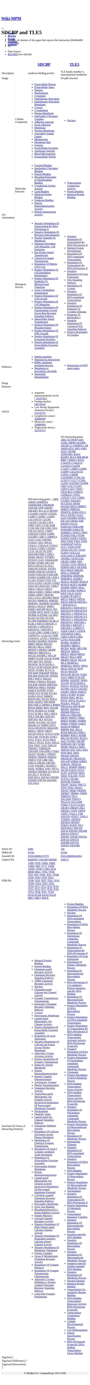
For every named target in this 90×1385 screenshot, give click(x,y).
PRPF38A (52, 684)
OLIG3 (74, 689)
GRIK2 (48, 592)
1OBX (44, 863)
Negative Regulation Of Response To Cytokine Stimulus (77, 307)
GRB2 (72, 561)
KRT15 (64, 599)
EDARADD (51, 560)
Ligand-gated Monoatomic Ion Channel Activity (43, 1021)
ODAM (47, 667)
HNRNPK (78, 576)
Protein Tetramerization (46, 1085)
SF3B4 (81, 744)
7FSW (31, 883)
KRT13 (77, 596)
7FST (43, 880)
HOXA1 (32, 606)
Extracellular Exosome (46, 148)
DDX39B (33, 554)
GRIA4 (32, 592)
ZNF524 (65, 839)
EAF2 (64, 518)
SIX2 (79, 749)
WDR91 (40, 768)
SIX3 (85, 749)
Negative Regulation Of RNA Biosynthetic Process (77, 1163)
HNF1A (65, 573)
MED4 (39, 644)
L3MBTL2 (78, 628)
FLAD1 (32, 580)
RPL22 (38, 705)
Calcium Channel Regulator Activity (44, 1220)
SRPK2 (82, 767)
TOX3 (70, 787)
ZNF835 (65, 845)
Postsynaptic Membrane (46, 1015)
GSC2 (31, 597)
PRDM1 (65, 709)
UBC (50, 760)
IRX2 (82, 587)
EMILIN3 (33, 568)
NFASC (48, 661)
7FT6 (37, 889)
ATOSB (72, 451)
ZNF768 (41, 780)
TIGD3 (73, 784)
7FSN (31, 877)
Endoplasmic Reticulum (46, 98)
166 (63, 849)
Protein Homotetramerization (45, 1173)
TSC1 (74, 796)
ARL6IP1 (33, 510)
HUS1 (49, 609)
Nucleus (38, 90)
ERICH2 (41, 571)
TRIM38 (42, 757)
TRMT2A (66, 796)
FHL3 (49, 577)
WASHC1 (40, 765)
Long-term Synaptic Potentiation (44, 1295)
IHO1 (40, 612)
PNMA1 (32, 681)
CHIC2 (42, 536)
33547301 (41, 398)
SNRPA (45, 725)
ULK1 (31, 765)
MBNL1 (76, 645)
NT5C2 (32, 667)
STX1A (49, 734)
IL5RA (54, 612)
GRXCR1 (49, 594)
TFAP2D (75, 781)
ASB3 (83, 448)
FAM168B (66, 529)
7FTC (44, 892)
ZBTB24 (65, 822)
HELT (73, 567)
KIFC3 (64, 593)
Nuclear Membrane (44, 130)
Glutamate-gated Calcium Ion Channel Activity (45, 992)
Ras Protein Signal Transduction (44, 254)
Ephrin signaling (43, 356)
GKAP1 (47, 583)
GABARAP (67, 544)
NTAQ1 (65, 686)
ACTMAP (72, 439)
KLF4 (78, 593)
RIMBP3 (65, 735)
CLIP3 (78, 486)
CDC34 (32, 531)
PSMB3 (51, 687)
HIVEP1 (32, 600)
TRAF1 (79, 787)
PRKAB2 (76, 715)
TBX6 (64, 776)
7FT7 (43, 889)
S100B (51, 710)
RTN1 (31, 710)
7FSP (44, 877)
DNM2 (31, 557)
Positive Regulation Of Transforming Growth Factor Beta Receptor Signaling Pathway (46, 311)
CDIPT (49, 531)
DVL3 (64, 515)
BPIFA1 (73, 460)
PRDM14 (75, 709)
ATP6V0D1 (67, 454)
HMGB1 (78, 570)
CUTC (31, 551)
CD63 (48, 528)
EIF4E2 (74, 521)
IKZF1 (47, 612)
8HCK (45, 898)
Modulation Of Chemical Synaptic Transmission (44, 1143)
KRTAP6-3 (66, 625)
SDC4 (31, 716)
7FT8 (49, 889)
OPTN (54, 667)
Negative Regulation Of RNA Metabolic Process (77, 1052)
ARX (77, 448)
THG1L (56, 742)
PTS (38, 693)
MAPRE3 (42, 641)
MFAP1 (65, 657)
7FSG (45, 871)
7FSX (38, 883)
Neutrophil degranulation (41, 375)
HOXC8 (83, 581)
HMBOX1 (42, 600)
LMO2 (64, 636)
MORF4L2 (66, 665)
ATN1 (64, 451)
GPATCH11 (44, 586)
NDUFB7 (75, 680)
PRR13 (42, 687)
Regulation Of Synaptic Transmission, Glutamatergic (46, 1273)
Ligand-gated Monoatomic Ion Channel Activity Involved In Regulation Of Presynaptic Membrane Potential (46, 1185)
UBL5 (82, 807)
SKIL (69, 752)
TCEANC (73, 776)
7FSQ (50, 877)
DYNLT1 (33, 560)
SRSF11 (32, 731)
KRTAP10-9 (80, 610)
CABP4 (83, 468)
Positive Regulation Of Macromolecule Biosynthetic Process (77, 1128)
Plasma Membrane (44, 113)
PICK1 (79, 697)
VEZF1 (65, 813)
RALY (40, 696)
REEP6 (32, 699)
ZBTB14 (32, 771)
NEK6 (84, 680)
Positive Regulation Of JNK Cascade (46, 332)
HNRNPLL (67, 578)
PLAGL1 (81, 700)
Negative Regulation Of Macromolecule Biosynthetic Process (75, 1226)
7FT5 (31, 889)
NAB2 (83, 674)
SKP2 (76, 752)
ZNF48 (74, 836)
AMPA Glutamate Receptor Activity (43, 982)
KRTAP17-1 (67, 619)
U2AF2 (81, 805)
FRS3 (64, 541)
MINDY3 (33, 649)
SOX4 (31, 728)
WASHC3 (51, 765)
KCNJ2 (32, 618)
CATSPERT (67, 477)
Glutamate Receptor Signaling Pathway (44, 976)
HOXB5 (74, 581)
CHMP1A (52, 536)
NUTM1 (65, 689)
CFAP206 (74, 483)
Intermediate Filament (73, 1143)
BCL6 (73, 457)
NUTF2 (84, 686)
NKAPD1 (33, 664)
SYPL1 (53, 736)
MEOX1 (47, 644)
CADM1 (41, 516)
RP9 (46, 702)
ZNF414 (65, 833)
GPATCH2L (77, 558)
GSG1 (38, 597)
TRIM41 (74, 793)
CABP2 (74, 468)
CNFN (64, 489)
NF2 (41, 661)
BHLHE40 (82, 457)
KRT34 (81, 599)
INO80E (32, 615)
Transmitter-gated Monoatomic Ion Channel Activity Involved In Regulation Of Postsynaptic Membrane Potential (46, 1101)
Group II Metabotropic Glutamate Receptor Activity (46, 1259)
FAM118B (52, 574)
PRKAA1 (75, 712)
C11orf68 (33, 513)
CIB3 (63, 486)
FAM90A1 (66, 532)
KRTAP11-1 (67, 613)
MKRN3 (65, 660)
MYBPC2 (42, 655)
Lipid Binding (41, 191)
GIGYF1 (73, 549)
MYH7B (72, 671)
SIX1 (73, 749)
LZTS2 (64, 639)
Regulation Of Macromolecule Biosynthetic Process (75, 975)
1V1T (44, 866)
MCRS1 (65, 648)
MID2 (48, 647)
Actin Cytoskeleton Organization (44, 291)
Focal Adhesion (42, 124)
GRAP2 (65, 561)
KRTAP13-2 (67, 616)
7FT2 (43, 886)
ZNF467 (65, 836)
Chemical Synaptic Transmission (44, 259)
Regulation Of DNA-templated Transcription (75, 256)
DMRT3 (65, 509)
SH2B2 (64, 747)
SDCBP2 (39, 716)
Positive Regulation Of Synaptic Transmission (46, 1060)
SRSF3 (40, 731)
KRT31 (73, 599)
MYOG (76, 674)
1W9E (51, 866)
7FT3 (49, 886)
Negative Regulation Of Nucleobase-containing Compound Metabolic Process (76, 1114)
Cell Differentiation (77, 1330)
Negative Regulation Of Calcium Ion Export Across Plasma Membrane (46, 1046)
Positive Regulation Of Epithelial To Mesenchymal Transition (46, 282)
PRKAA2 (66, 715)
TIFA (30, 745)
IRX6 (64, 590)
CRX (40, 542)
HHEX (70, 570)
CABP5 (32, 516)
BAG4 (77, 454)
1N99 (31, 863)
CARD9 (73, 474)
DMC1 (50, 554)
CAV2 (50, 522)
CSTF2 (76, 494)
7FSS (37, 880)
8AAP (53, 895)
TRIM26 (81, 790)
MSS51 (77, 665)
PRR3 (81, 718)
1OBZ (31, 866)
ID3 (55, 609)
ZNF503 (82, 836)
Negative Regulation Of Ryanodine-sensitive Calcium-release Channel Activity (46, 1240)
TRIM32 (32, 757)
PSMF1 (65, 723)
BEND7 (54, 510)
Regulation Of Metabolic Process (76, 1137)
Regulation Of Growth (74, 287)
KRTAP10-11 (70, 605)
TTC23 (72, 805)
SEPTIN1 (50, 716)
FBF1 (85, 532)
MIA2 (72, 657)
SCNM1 (71, 741)
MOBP (52, 649)
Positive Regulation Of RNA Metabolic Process (77, 1078)
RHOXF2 (73, 732)
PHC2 (31, 678)
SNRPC (83, 761)
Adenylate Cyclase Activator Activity (44, 1055)
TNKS (55, 751)
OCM (39, 667)
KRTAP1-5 (34, 626)
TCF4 (45, 739)
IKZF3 (73, 584)
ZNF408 (82, 831)
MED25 (75, 651)
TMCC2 (81, 784)
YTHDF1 (66, 819)
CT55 (73, 497)
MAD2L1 (55, 638)
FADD (31, 574)
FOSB (81, 535)
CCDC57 (65, 480)
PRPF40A (33, 687)
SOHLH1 (66, 764)
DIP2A (73, 506)
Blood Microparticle (44, 153)
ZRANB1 (52, 780)
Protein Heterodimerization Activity (44, 206)
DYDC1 (72, 515)
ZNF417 (74, 833)
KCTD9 (32, 620)
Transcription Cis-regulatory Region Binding (76, 1292)
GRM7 (39, 594)
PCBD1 (40, 670)
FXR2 (84, 541)
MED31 (65, 654)
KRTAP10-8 (67, 610)
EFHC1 (82, 518)
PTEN (50, 690)
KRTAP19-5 (80, 619)
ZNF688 (65, 842)
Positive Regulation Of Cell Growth (46, 297)
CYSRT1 (65, 500)
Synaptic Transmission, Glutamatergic (46, 999)
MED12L (66, 651)
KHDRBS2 (43, 620)
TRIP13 (32, 760)
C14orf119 (76, 463)
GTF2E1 (65, 564)
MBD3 (31, 644)
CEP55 (42, 534)
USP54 (81, 810)
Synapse (38, 145)
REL (38, 699)
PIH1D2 (47, 678)
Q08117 (65, 859)
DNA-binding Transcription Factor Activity (75, 1086)
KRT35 (64, 602)
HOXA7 (41, 606)
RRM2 (39, 707)
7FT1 (37, 886)
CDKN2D (33, 534)
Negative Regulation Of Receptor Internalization (46, 233)
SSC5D (32, 734)
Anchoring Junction (44, 151)
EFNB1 (32, 563)
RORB (82, 735)
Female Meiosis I (43, 1215)
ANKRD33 (42, 502)
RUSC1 (84, 738)
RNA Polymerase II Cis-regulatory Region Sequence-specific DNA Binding (77, 988)
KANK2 (71, 590)
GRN (79, 561)
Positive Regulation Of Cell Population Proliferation (46, 272)
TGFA (47, 742)
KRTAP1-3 (51, 623)
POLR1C (65, 703)
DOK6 (75, 512)
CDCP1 (41, 531)
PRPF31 (73, 718)
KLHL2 (32, 623)
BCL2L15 (44, 510)
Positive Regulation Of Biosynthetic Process (77, 1176)
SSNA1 (40, 734)
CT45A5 (32, 548)
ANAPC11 (66, 445)
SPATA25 (76, 764)
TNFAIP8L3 (45, 751)
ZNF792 (74, 842)
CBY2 (38, 525)
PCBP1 (72, 694)
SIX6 (63, 752)
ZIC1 (80, 825)
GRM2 (56, 592)
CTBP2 (41, 548)
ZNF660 (32, 780)
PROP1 (65, 718)
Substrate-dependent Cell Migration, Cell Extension (45, 246)
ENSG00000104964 (71, 856)
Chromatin (72, 1072)
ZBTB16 (75, 819)
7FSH (51, 871)
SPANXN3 (41, 728)
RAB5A (32, 696)
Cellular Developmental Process (75, 1324)
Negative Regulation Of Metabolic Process (76, 1275)
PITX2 (71, 700)
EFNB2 (40, 563)
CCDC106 (33, 528)
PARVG (82, 691)
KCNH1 (53, 615)
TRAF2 (65, 790)
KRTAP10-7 (34, 629)
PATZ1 (64, 694)
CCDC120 (79, 477)
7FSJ (36, 874)
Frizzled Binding (43, 165)
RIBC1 (82, 732)
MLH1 (74, 660)
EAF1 (41, 560)
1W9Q (39, 869)
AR (86, 445)
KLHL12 (54, 620)
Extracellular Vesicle (45, 156)
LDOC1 (54, 632)
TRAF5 (32, 754)
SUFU (64, 773)
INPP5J (74, 587)
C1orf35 (42, 513)
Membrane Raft (42, 142)
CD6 (41, 528)
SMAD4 (74, 755)
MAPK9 (32, 641)
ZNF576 (74, 839)
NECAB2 (33, 661)
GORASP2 (80, 555)
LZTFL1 (44, 638)
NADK (40, 658)
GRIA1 (32, 589)
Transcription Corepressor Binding (74, 1315)
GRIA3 (48, 589)
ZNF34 (64, 831)
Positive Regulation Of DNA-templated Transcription (77, 1020)
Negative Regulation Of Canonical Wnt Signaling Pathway (77, 325)
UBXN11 (66, 810)
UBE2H (73, 807)
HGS (63, 570)
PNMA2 (41, 681)
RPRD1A (47, 705)
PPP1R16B (79, 706)
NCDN (81, 677)
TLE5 (74, 64)
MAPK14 (75, 642)
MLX (64, 663)
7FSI (30, 874)
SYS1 (31, 739)
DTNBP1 (49, 557)
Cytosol (38, 107)
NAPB (55, 658)
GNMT (56, 583)
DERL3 (42, 554)
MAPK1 (65, 642)
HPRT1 (50, 606)
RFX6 (64, 732)
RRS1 (46, 707)
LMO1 (77, 634)
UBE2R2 (50, 762)
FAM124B (77, 526)
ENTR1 (52, 568)
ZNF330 (77, 828)
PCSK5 (81, 694)
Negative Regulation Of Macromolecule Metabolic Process (76, 1256)
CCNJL (82, 480)
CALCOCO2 (35, 519)
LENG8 (81, 631)
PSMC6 (32, 690)
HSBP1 (32, 609)
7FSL (49, 874)
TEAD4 (74, 778)
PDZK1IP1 (44, 676)
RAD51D (66, 726)
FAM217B (77, 529)
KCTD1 (40, 618)
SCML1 (39, 713)
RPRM (56, 705)
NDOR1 (65, 680)
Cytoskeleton (41, 110)
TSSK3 (64, 805)
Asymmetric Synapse (45, 1082)
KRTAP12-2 (80, 613)
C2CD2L (52, 513)
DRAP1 (40, 557)
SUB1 (56, 734)
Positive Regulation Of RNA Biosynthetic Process (77, 1010)
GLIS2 (81, 549)
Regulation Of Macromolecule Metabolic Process (76, 999)
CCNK (64, 483)
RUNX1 (74, 738)
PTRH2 (73, 723)
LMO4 (71, 636)
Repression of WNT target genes (77, 367)
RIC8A (45, 699)
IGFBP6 (32, 612)
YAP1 (48, 768)
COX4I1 (32, 542)
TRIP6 (83, 793)
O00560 (52, 859)
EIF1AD (49, 563)
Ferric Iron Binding (44, 1206)
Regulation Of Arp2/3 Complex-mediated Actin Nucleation (45, 1152)
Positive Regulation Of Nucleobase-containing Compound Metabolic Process (77, 1063)
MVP (80, 668)
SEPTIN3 (33, 719)
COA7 (71, 489)
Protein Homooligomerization (45, 1072)
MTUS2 (32, 655)
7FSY (45, 883)
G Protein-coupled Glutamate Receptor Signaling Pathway (44, 1198)
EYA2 (74, 523)
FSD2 (70, 541)
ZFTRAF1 (45, 774)
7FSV (57, 880)
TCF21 (38, 739)
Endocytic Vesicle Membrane (43, 1066)
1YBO (46, 869)
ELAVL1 (49, 565)
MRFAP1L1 (44, 652)
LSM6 (55, 635)
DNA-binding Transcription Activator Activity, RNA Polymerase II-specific (76, 1040)
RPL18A (65, 738)
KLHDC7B (67, 596)
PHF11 (38, 678)
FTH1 (48, 580)
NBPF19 (72, 677)
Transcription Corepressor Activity (74, 185)
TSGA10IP (76, 802)
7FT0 (31, 886)
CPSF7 (79, 489)
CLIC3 (70, 486)
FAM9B (41, 577)
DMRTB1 (75, 509)
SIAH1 (31, 722)
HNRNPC (33, 603)
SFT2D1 (48, 719)
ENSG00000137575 (38, 856)
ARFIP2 (48, 507)
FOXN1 (74, 538)
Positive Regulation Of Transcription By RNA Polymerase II (77, 1028)
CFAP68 (83, 483)
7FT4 (56, 886)
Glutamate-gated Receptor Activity (43, 971)
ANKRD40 (48, 505)
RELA (78, 729)
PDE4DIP (44, 673)
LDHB (46, 632)
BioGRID (13, 54)
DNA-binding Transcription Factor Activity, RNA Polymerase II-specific (76, 1098)
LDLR (64, 631)
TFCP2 (40, 742)
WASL (31, 768)
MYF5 (64, 671)
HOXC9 (65, 584)
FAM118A (40, 574)
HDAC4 (82, 564)
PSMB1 (73, 720)
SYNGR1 (44, 736)
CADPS (50, 516)
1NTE (37, 863)
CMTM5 (46, 539)
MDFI (73, 648)
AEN (80, 439)
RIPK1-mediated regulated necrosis (43, 364)
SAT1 (64, 741)
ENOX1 (43, 568)
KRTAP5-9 (47, 629)
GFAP (77, 547)
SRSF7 (48, 731)
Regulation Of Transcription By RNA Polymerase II (77, 265)
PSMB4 (82, 720)
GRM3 (31, 594)
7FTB (37, 892)
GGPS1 (39, 583)
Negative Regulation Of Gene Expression (77, 274)
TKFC (37, 745)
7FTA (31, 892)
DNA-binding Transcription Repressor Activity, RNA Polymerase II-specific (77, 1304)
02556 (64, 852)
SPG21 (64, 767)
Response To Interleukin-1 (74, 316)
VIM (80, 813)
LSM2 (79, 636)
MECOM (82, 648)
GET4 (31, 583)
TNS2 (64, 787)
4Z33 (53, 869)
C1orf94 (75, 465)
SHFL (82, 747)
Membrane (40, 127)
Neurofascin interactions (47, 359)
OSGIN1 (83, 689)
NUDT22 (74, 686)
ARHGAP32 (67, 448)
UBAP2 (65, 807)
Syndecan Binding (43, 200)
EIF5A (31, 565)
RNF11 (53, 699)
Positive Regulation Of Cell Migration (46, 303)
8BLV (38, 898)
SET (41, 719)
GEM (71, 547)
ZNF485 (54, 777)
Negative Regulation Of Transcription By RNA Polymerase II (46, 226)
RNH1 (31, 702)
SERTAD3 (66, 744)
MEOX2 (32, 647)
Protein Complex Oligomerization (43, 1078)
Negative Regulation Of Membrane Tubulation (46, 1249)
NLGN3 (65, 683)
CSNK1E (78, 492)
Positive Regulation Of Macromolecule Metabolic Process (77, 1185)
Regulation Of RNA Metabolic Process (77, 908)
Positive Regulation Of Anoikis (77, 333)
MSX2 (64, 668)
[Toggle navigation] (2, 28)
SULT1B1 (33, 736)
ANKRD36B (35, 505)
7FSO (38, 877)
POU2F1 (75, 703)
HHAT (55, 597)
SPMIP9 (73, 767)
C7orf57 (65, 468)
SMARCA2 (34, 725)
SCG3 (31, 713)
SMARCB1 (67, 758)
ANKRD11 (78, 445)
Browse (12, 36)
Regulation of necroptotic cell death (45, 370)
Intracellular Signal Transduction (44, 320)
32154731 (39, 413)
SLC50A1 (41, 722)
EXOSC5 (65, 523)
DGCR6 (65, 506)
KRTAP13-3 (80, 616)
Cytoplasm (40, 96)
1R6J (37, 866)
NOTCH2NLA (46, 664)
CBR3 (31, 525)
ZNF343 (45, 777)
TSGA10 (65, 802)
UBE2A (32, 762)
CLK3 (38, 539)
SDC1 (47, 713)
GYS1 (73, 564)
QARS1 (82, 723)
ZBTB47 (75, 822)
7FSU (50, 880)
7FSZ (51, 883)
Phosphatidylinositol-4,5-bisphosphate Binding (45, 180)
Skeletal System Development (75, 249)
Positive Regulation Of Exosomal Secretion (46, 338)
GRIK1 (40, 592)
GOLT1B (33, 586)
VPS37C (74, 816)
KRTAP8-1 (66, 628)
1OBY (52, 863)
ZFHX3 (65, 825)
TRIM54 (51, 757)
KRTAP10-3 (46, 626)
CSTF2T (65, 497)
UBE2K (41, 762)
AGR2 (64, 442)
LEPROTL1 (34, 635)
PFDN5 (54, 676)
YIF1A (54, 768)
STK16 (73, 770)
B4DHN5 (33, 859)
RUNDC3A (41, 710)
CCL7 (74, 480)
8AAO (45, 895)
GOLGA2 (75, 552)
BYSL (81, 460)
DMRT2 (82, 506)
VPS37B (65, 816)
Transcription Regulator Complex (77, 1215)
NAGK (48, 658)
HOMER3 (44, 603)
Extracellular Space (44, 87)
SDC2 (54, 713)
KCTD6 (49, 618)
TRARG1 (42, 754)
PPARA (42, 684)
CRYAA (47, 542)
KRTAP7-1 (79, 625)
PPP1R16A (66, 706)
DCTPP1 (48, 551)
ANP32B (32, 507)
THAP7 (65, 784)
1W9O (31, 869)
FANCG (77, 532)
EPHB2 (32, 571)
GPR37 (55, 586)
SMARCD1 (79, 758)
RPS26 (31, 707)
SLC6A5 (51, 722)
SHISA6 (65, 749)
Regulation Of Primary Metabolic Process (77, 965)
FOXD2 (65, 538)
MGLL (41, 647)
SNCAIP (65, 761)
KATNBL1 (43, 615)
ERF (81, 521)
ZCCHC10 (53, 771)
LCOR (31, 632)
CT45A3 (53, 545)
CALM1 (46, 519)
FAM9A (32, 577)
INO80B (82, 584)
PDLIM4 (32, 676)
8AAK (37, 895)
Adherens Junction (44, 122)
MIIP (79, 657)
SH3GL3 (73, 747)
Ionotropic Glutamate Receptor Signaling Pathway (45, 1007)
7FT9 (56, 889)
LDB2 (39, 632)
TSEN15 (76, 799)
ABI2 (56, 499)
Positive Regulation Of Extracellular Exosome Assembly (46, 345)
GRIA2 (40, 589)
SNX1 (52, 725)
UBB (45, 760)
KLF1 (72, 593)
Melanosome (41, 139)
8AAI (31, 895)
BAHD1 (65, 457)
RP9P (52, 702)
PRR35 (64, 720)
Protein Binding (42, 174)
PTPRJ (31, 693)
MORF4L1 (73, 663)
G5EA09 (43, 859)
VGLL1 (73, 813)
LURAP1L (33, 638)
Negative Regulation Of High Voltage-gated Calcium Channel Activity (46, 1228)
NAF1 (64, 677)
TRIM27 (51, 754)
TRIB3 (72, 790)
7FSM (55, 874)
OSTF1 (32, 670)
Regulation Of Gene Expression (77, 957)
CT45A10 (43, 545)
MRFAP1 (33, 652)
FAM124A (66, 526)
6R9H (31, 871)
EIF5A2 (40, 565)
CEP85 (50, 534)
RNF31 (74, 735)
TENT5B (65, 781)
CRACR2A (67, 492)
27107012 (13, 43)
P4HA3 (73, 691)
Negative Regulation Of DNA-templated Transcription (75, 296)
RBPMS (65, 729)
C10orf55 (66, 463)
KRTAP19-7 (67, 622)
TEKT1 (32, 742)
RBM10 (75, 726)
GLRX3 (65, 552)
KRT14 (40, 623)
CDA (54, 528)
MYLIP (52, 655)
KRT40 (73, 602)
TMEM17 (33, 748)
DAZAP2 (76, 500)
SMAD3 (65, 755)
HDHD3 (65, 567)
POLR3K (33, 684)
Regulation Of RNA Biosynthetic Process (77, 927)
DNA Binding (74, 1170)
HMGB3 (53, 600)
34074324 (39, 404)
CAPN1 (65, 474)
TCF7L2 (65, 778)
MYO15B (66, 674)
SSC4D (65, 770)
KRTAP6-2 (80, 622)
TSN (39, 760)
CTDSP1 (50, 548)
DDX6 (76, 503)
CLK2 (31, 539)
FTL (54, 580)
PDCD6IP (33, 673)
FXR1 (77, 541)
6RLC (38, 871)
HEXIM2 (47, 597)
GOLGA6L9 (67, 555)
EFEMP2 (72, 518)
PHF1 (72, 697)
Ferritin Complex (43, 1253)
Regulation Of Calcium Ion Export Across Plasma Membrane (46, 1134)
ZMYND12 (34, 777)
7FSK (42, 874)
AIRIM (32, 502)
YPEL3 (84, 816)
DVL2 (82, 512)
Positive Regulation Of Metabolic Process (77, 1208)
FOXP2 (41, 580)
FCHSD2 (65, 535)
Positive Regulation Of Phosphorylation (46, 326)
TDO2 (52, 739)
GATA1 (77, 544)
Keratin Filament (76, 1280)
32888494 (39, 418)
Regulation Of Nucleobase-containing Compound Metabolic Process (76, 939)
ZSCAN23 (33, 783)
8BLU (31, 898)
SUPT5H (72, 773)
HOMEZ (55, 603)
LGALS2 (46, 635)
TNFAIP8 (33, 751)
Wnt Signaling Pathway (74, 281)
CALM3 (41, 522)
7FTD (51, 892)
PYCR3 (53, 693)
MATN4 (52, 641)
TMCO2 (52, 745)
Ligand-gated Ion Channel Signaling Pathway (44, 1120)
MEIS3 (81, 654)
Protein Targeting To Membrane (45, 239)
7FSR (31, 880)
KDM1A (80, 590)
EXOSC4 (51, 571)
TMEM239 (45, 748)
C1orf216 (66, 465)
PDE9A (54, 673)
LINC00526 (67, 634)
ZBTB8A (43, 771)
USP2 (74, 810)
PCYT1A (50, 670)
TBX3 (81, 773)
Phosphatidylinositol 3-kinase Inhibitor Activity (47, 1211)
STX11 (81, 770)
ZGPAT (73, 825)
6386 (30, 849)
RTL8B (54, 707)
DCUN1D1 (67, 503)
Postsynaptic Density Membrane (45, 1168)
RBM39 (48, 696)
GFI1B (64, 549)
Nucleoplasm (41, 93)
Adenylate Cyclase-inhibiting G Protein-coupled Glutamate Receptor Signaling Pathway (45, 1285)
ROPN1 (39, 702)
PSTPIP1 (41, 690)
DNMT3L (66, 512)
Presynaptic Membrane (46, 1204)
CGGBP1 (33, 536)
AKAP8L (81, 442)
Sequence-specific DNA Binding (76, 1236)
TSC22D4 (66, 799)
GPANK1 (66, 558)
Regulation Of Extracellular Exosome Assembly (46, 1160)
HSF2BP (40, 609)
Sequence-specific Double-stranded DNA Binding (76, 1266)
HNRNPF (74, 573)
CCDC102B (48, 525)
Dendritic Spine (42, 1114)
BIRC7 (64, 460)
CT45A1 (32, 545)
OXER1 (65, 691)
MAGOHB (74, 639)
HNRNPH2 (67, 576)
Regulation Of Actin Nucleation (44, 1037)
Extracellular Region (45, 84)
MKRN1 (43, 649)
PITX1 (64, 700)
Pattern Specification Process (74, 1336)
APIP (40, 507)
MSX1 (84, 665)
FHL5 (56, 577)
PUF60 (44, 693)
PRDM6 (65, 712)
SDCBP (44, 64)
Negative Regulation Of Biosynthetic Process (74, 1244)
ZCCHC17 (33, 774)
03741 (31, 852)
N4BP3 (32, 658)
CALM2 (32, 522)
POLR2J (51, 681)
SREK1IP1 (52, 728)
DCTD (39, 551)
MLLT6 (82, 660)
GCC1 (64, 547)
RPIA (31, 705)
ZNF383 (73, 831)
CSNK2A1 (66, 494)
